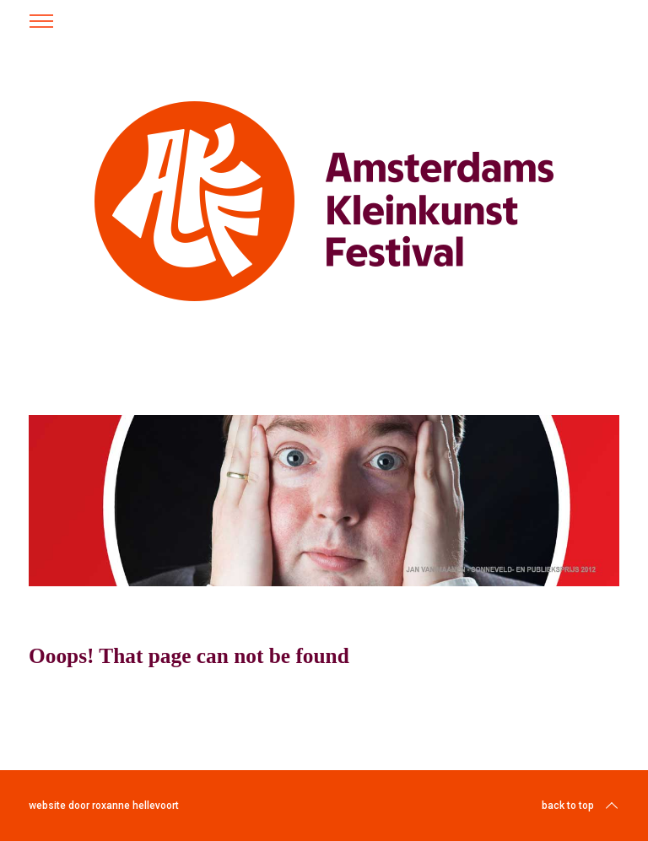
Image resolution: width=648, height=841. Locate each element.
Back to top (581, 805)
